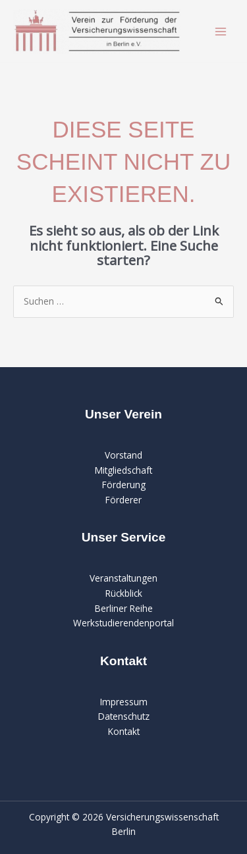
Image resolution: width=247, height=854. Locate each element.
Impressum (124, 701)
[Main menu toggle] (220, 31)
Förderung (124, 484)
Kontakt (124, 731)
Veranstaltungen (123, 578)
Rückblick (123, 593)
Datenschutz (124, 716)
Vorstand (123, 455)
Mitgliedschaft (123, 470)
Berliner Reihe (124, 608)
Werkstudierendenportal (123, 622)
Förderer (123, 499)
